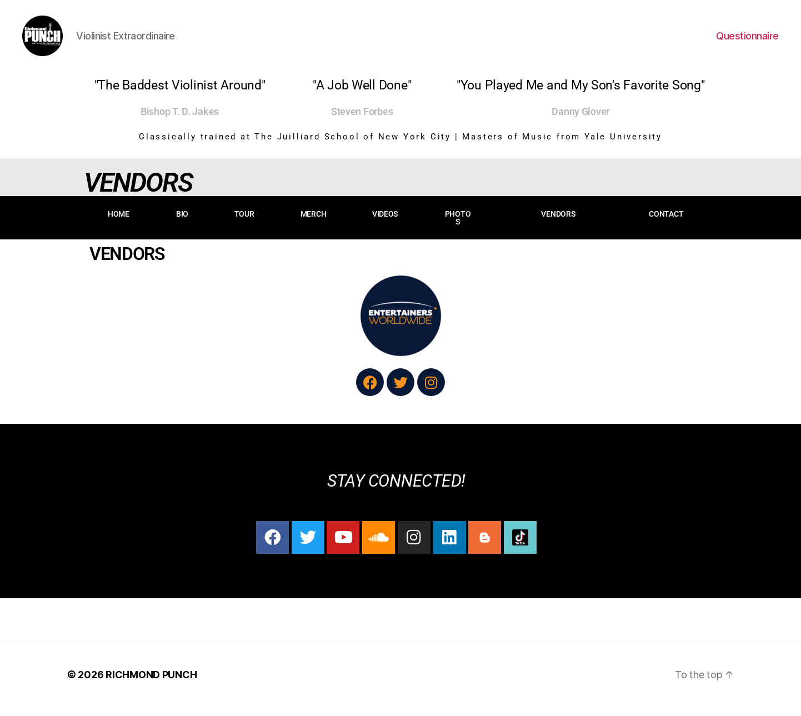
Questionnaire (747, 40)
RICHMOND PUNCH (151, 684)
